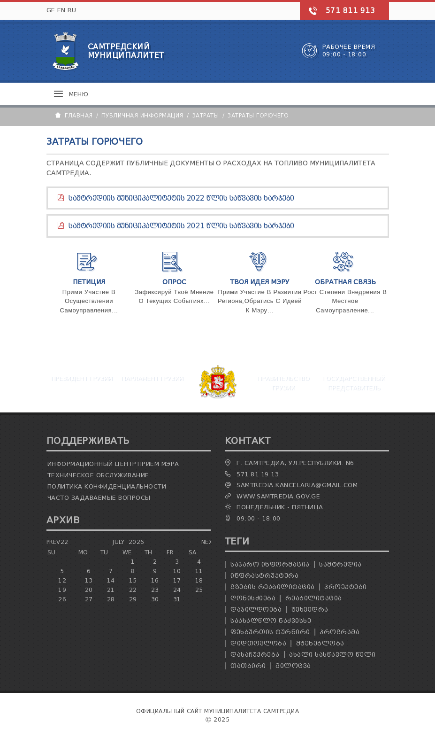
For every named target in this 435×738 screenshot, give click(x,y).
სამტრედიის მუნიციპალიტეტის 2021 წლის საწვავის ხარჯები (181, 226)
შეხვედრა (309, 610)
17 (177, 580)
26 (62, 599)
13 (89, 580)
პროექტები (345, 587)
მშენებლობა (320, 643)
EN (61, 10)
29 (133, 599)
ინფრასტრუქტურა (264, 576)
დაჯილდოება (256, 610)
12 (62, 580)
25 (199, 589)
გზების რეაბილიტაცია (272, 587)
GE (50, 10)
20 (89, 589)
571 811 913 (350, 11)
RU (72, 10)
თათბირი (248, 666)
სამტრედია (340, 564)
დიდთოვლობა (258, 643)
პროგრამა (339, 632)
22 (133, 589)
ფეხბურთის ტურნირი (270, 632)
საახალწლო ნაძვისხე (270, 621)
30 (155, 599)
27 (89, 599)
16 (155, 580)
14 (111, 580)
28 (111, 599)
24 (177, 589)
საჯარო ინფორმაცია (270, 564)
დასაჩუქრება (255, 655)
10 (177, 571)
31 (177, 599)
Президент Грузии (81, 378)
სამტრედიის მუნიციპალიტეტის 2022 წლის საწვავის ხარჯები (181, 198)
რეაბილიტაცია (313, 598)
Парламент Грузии (152, 378)
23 (155, 589)
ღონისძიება (252, 598)
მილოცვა (293, 666)
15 (133, 580)
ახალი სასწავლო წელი (332, 655)
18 (199, 580)
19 (62, 589)
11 (199, 571)
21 (111, 589)
